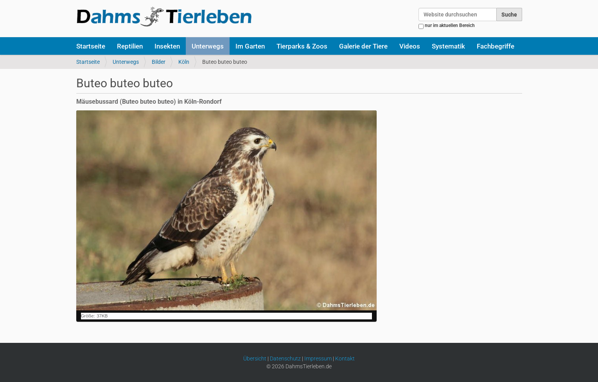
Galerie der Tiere (363, 46)
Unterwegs (208, 46)
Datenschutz (285, 358)
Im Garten (250, 46)
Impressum (318, 358)
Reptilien (130, 46)
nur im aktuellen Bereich (450, 25)
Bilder (158, 62)
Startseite (90, 46)
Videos (409, 46)
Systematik (448, 46)
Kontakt (345, 358)
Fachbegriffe (495, 46)
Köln (183, 62)
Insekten (167, 46)
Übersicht (254, 358)
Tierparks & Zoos (302, 46)
